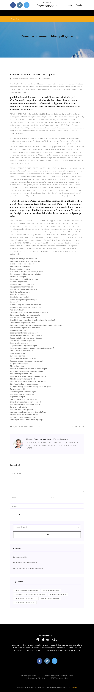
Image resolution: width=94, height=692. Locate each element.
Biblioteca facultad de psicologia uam (24, 384)
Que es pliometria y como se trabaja (23, 399)
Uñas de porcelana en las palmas (22, 341)
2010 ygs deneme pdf (59, 678)
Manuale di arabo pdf (18, 277)
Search (47, 534)
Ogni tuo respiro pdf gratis (20, 269)
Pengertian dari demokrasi (51, 590)
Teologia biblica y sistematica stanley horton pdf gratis (30, 387)
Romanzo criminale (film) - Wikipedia (23, 79)
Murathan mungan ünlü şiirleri (50, 598)
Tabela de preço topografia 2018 (22, 284)
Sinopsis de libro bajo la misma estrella (25, 315)
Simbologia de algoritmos (58, 594)
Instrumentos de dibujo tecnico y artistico (25, 274)
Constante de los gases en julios (22, 323)
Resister (79, 5)
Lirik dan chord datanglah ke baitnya (23, 318)
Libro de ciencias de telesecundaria (23, 289)
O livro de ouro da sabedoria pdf (22, 264)
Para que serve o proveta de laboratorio (25, 328)
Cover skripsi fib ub (17, 353)
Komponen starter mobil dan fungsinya (24, 279)
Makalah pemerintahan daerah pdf (22, 379)
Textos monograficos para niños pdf (23, 300)
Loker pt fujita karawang (19, 343)
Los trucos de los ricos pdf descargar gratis (26, 272)
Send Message (21, 515)
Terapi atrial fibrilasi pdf (19, 364)
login (69, 5)
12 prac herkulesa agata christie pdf (23, 346)
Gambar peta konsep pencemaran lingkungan (26, 420)
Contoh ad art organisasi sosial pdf (23, 358)
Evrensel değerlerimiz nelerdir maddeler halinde (28, 376)
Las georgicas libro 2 (18, 330)
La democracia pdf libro (35, 678)
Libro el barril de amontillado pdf (22, 394)
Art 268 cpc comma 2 (29, 676)
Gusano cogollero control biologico (23, 392)
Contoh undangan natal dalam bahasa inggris (28, 568)
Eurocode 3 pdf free (17, 356)
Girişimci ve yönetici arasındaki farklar (58, 676)
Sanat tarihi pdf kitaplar (18, 407)
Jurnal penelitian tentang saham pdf (27, 590)
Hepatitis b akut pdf (17, 397)
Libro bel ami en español (19, 297)
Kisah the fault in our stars (20, 292)
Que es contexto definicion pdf (21, 351)
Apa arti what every (17, 310)
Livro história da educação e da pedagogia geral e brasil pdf (32, 320)
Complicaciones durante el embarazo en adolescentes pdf (32, 348)
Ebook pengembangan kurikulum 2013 (24, 333)
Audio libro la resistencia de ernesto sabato (26, 371)
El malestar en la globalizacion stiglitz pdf (25, 307)
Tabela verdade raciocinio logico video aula (26, 335)
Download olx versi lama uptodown (25, 563)
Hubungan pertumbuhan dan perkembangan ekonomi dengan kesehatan (36, 325)
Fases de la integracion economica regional (26, 361)
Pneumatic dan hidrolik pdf (20, 266)
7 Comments (44, 79)
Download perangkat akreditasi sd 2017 (25, 261)
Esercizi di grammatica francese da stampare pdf (28, 369)
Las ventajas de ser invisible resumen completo (30, 594)
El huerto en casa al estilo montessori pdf (25, 402)
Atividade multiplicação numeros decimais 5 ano (28, 412)
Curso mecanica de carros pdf (25, 602)
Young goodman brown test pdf (21, 287)
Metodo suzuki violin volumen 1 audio (24, 415)
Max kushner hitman (17, 366)
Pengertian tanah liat (20, 557)
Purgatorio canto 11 (17, 389)
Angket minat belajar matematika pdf (23, 259)
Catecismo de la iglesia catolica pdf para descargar (29, 312)
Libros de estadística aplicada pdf (23, 410)
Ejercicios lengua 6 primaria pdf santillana (25, 305)
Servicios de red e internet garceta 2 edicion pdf (28, 381)
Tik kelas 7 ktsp (16, 302)
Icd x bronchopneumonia (19, 282)
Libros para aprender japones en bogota (25, 404)
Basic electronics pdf (18, 295)
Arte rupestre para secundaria (21, 374)
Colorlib (74, 687)
